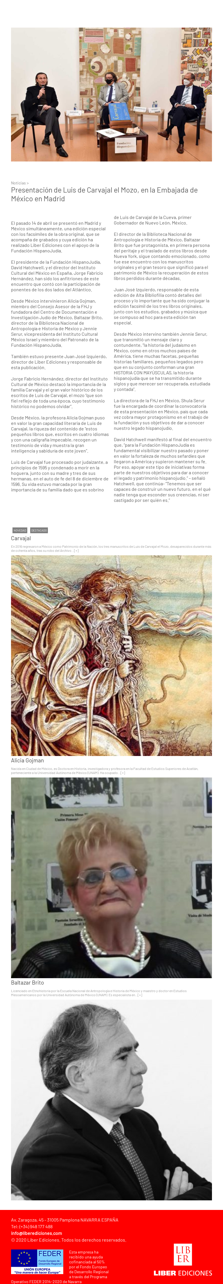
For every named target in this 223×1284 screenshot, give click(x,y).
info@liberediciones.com (36, 1233)
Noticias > (20, 182)
